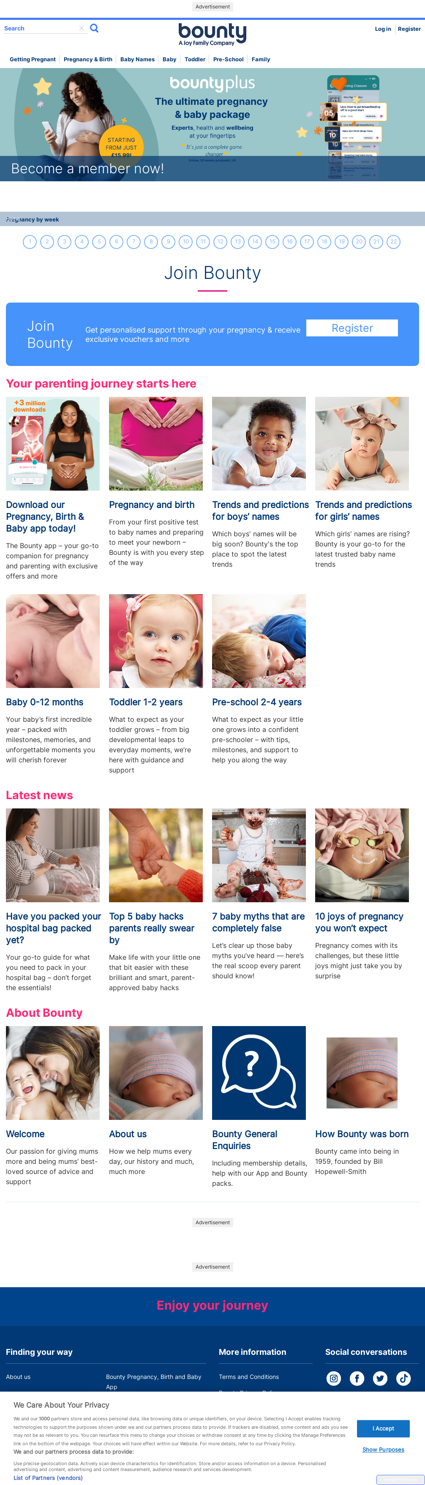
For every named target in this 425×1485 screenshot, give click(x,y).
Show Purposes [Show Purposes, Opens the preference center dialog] (383, 1459)
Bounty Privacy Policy (249, 1392)
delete (81, 28)
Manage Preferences (401, 1479)
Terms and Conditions (249, 1376)
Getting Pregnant (33, 59)
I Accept (384, 1438)
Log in (383, 29)
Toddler (195, 59)
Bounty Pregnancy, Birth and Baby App (154, 1381)
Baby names (137, 59)
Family (261, 59)
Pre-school (228, 59)
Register (409, 29)
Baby (170, 59)
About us (18, 1376)
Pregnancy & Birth (88, 59)
